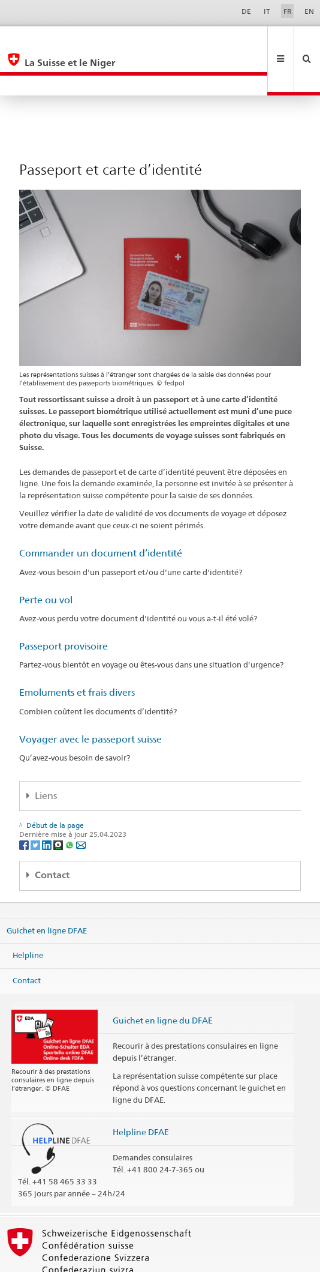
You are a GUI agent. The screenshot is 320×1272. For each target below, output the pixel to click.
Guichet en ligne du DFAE (163, 980)
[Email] (81, 804)
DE (246, 11)
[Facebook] (25, 804)
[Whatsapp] (70, 804)
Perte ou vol (46, 559)
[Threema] (59, 804)
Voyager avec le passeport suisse (90, 699)
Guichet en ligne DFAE (47, 889)
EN (309, 11)
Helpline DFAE (141, 1092)
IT (267, 11)
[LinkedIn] (47, 804)
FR (287, 11)
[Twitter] (36, 804)
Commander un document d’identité (100, 513)
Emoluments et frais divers (77, 652)
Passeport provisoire (63, 606)
